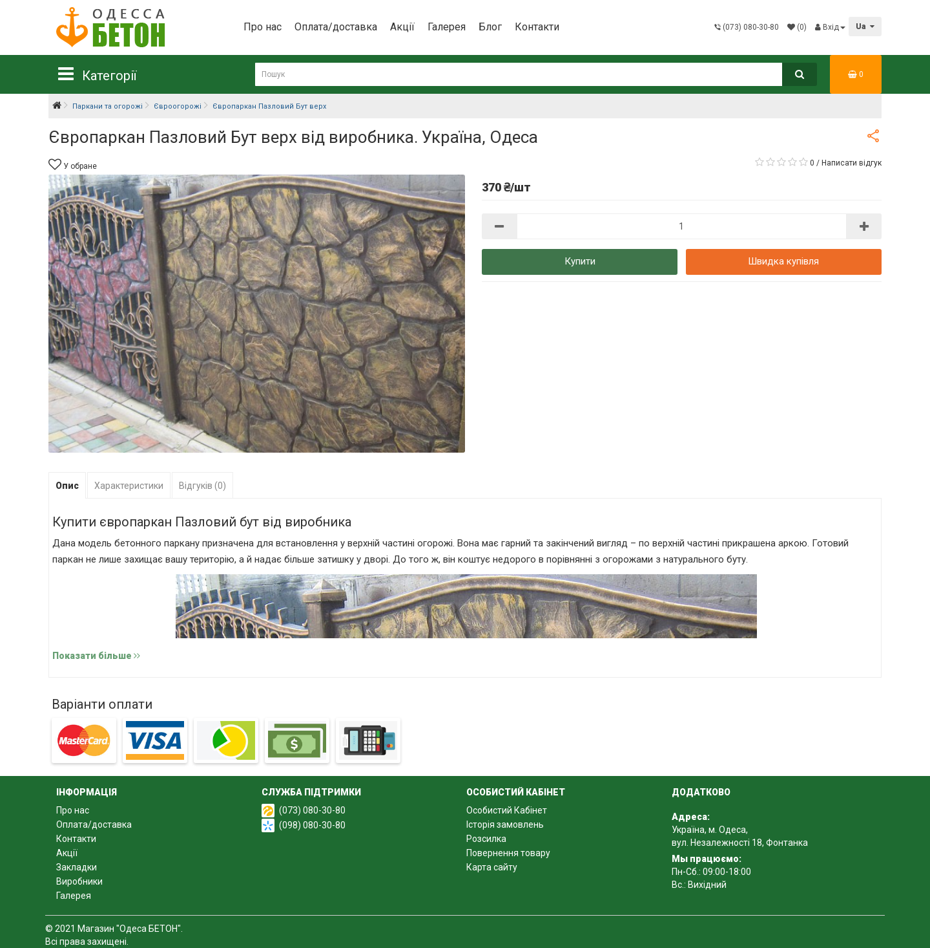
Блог (490, 27)
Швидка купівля (783, 261)
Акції (402, 27)
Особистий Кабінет (506, 810)
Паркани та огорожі (107, 106)
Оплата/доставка (335, 27)
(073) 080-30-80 (312, 810)
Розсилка (486, 839)
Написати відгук (852, 162)
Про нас (262, 27)
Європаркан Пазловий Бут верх (269, 106)
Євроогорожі (178, 106)
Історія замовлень (505, 824)
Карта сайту (491, 867)
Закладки (76, 867)
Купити (579, 261)
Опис (67, 485)
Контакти (537, 27)
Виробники (79, 881)
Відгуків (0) (202, 485)
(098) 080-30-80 (312, 825)
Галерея (447, 27)
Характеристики (128, 485)
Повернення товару (508, 853)
